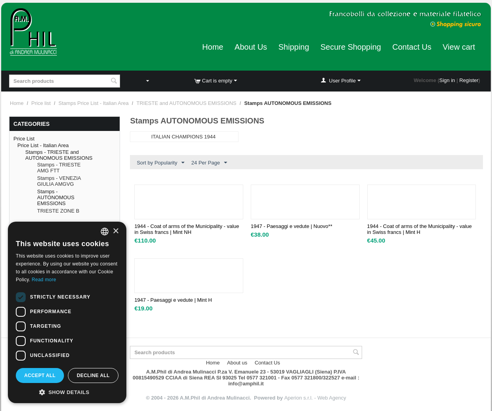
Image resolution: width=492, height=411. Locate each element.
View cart (459, 47)
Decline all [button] (93, 375)
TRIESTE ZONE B (58, 211)
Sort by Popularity (160, 163)
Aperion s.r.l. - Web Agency (315, 398)
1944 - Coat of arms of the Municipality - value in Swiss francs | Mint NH (186, 229)
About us (237, 363)
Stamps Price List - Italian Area (93, 103)
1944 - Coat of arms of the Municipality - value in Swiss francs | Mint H (419, 229)
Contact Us (412, 47)
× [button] (115, 231)
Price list (41, 103)
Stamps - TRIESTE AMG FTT (59, 168)
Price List (23, 139)
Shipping (293, 47)
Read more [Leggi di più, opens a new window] (44, 279)
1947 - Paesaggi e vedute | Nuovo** (291, 226)
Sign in (447, 80)
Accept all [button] (40, 375)
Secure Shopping (350, 47)
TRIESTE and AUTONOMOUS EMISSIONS (186, 103)
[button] (67, 391)
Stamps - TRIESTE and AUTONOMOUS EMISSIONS (58, 155)
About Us (251, 47)
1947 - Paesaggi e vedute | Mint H (173, 300)
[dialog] (67, 312)
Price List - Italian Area (43, 145)
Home (212, 47)
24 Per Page (209, 163)
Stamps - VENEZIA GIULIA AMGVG (59, 181)
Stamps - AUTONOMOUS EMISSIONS (55, 197)
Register (468, 80)
